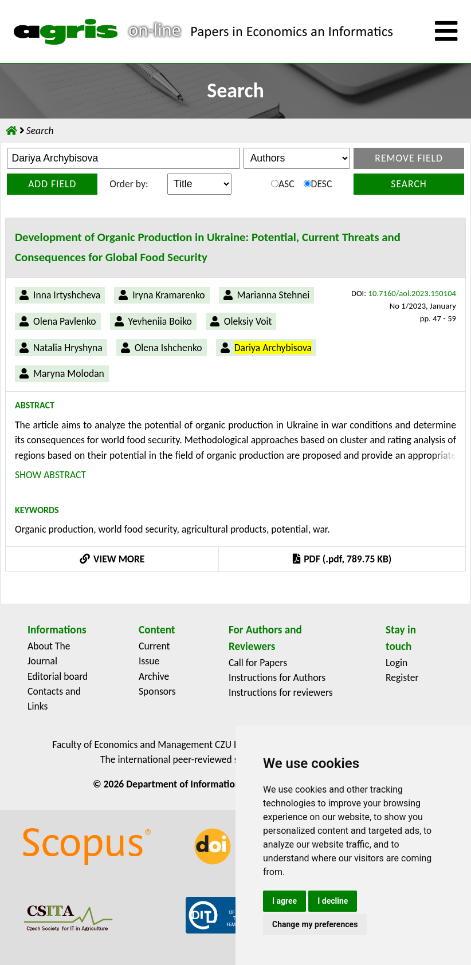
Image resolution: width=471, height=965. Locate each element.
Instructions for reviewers (281, 692)
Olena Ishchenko (168, 347)
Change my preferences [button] (315, 924)
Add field (52, 184)
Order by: (128, 184)
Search (408, 184)
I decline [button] (332, 900)
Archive (154, 676)
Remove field (409, 158)
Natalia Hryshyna (68, 347)
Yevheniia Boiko (160, 321)
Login (396, 662)
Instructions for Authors (277, 677)
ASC (283, 184)
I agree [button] (284, 900)
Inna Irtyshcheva (66, 295)
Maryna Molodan (68, 373)
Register (402, 677)
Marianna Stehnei (273, 295)
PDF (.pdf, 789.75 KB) (342, 559)
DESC (318, 184)
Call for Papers (258, 662)
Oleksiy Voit (248, 321)
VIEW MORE (112, 559)
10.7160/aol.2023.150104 (412, 293)
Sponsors (157, 691)
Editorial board (58, 676)
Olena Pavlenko (64, 321)
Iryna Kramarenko (168, 295)
